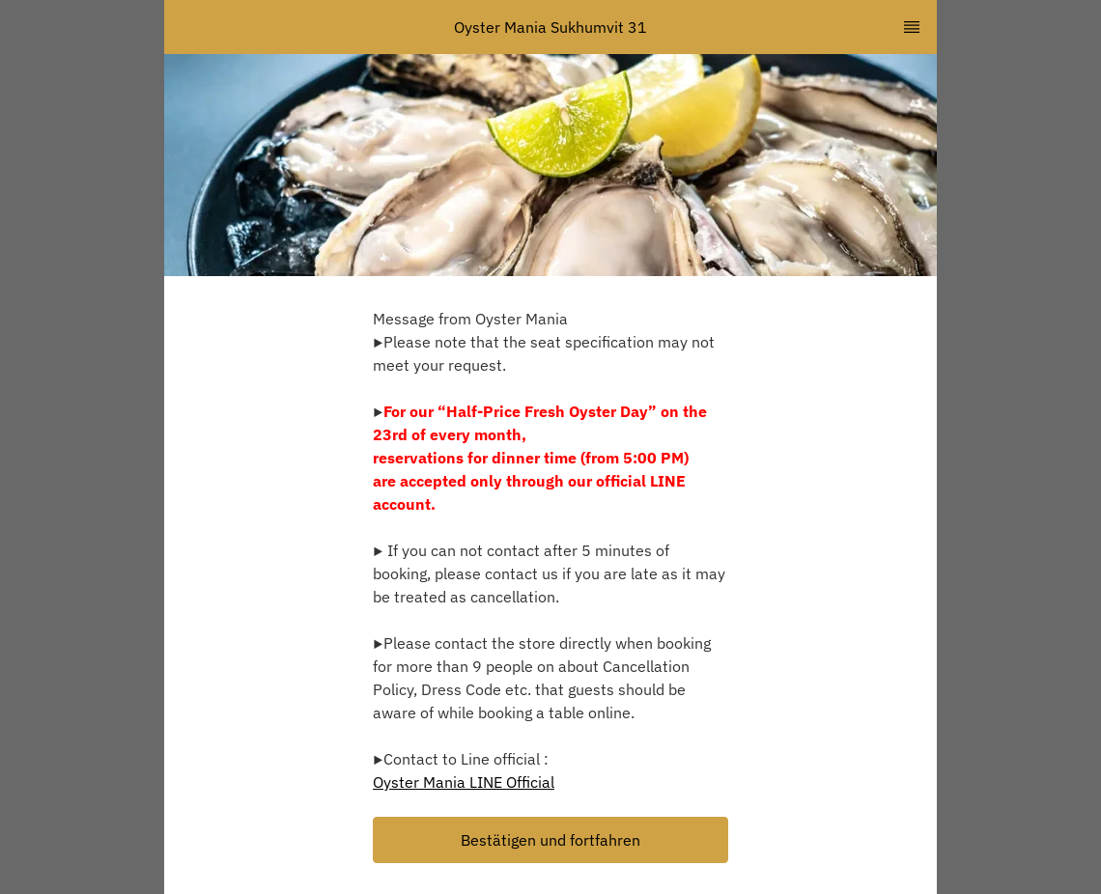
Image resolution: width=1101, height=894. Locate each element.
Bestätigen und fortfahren (550, 840)
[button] (550, 840)
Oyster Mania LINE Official (463, 782)
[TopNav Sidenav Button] (912, 27)
